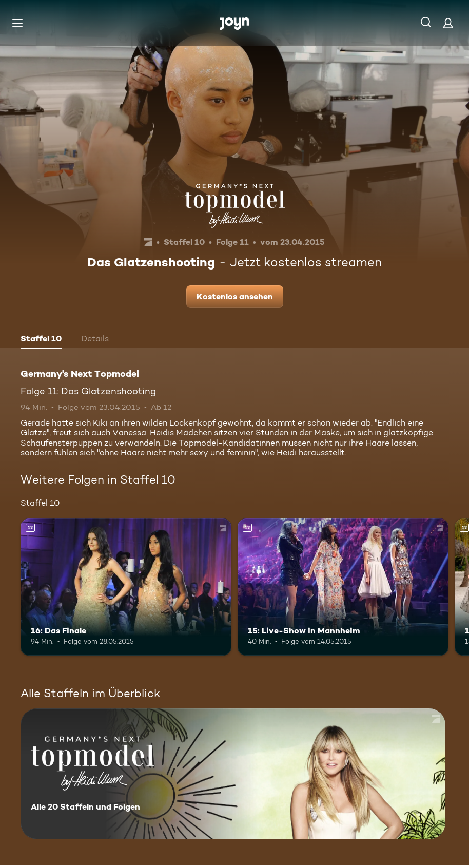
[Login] (448, 23)
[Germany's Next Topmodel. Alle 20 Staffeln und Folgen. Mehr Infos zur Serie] (233, 773)
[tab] (41, 340)
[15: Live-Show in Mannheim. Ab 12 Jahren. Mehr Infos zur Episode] (343, 587)
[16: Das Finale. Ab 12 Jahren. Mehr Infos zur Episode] (126, 587)
